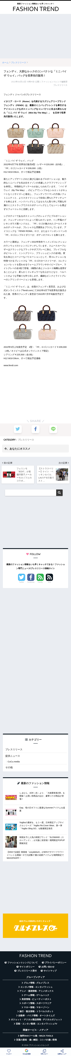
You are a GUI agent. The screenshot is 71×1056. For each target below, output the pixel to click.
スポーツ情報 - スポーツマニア (37, 1003)
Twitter (21, 582)
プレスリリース (26, 439)
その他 (9, 767)
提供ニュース (12, 756)
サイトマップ (50, 971)
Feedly (40, 582)
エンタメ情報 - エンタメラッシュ (36, 987)
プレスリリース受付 (27, 971)
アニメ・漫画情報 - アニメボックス (36, 991)
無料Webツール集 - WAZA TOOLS (36, 1036)
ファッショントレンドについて (22, 963)
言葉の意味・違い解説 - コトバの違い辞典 (36, 1040)
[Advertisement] (35, 36)
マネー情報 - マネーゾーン (36, 1007)
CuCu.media (14, 761)
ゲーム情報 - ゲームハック (36, 995)
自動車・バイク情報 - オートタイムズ (36, 1016)
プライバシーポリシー (55, 963)
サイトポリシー (27, 967)
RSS (49, 582)
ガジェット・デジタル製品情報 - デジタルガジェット (36, 1020)
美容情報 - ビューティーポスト (37, 999)
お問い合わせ (47, 967)
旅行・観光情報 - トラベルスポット (36, 1012)
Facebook (30, 582)
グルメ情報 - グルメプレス (36, 983)
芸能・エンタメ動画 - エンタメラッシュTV (36, 1024)
